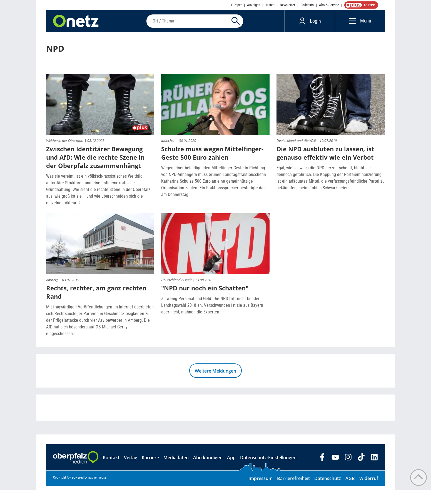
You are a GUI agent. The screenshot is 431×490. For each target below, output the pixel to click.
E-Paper (236, 5)
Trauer (270, 5)
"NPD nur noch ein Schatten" (204, 292)
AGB (350, 482)
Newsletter (287, 5)
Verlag (130, 462)
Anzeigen (253, 5)
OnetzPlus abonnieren (360, 5)
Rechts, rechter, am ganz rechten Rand (96, 296)
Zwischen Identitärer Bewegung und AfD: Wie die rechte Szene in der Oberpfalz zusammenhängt (95, 161)
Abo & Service (329, 5)
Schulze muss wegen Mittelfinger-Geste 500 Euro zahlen (212, 157)
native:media (97, 482)
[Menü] (351, 22)
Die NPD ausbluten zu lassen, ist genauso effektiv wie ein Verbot (325, 157)
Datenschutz (327, 482)
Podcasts (307, 5)
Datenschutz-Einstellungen (268, 462)
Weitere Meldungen (215, 375)
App (231, 462)
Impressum (260, 482)
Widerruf (368, 482)
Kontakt (111, 462)
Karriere (150, 462)
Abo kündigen (208, 462)
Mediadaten (176, 462)
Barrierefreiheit (293, 482)
